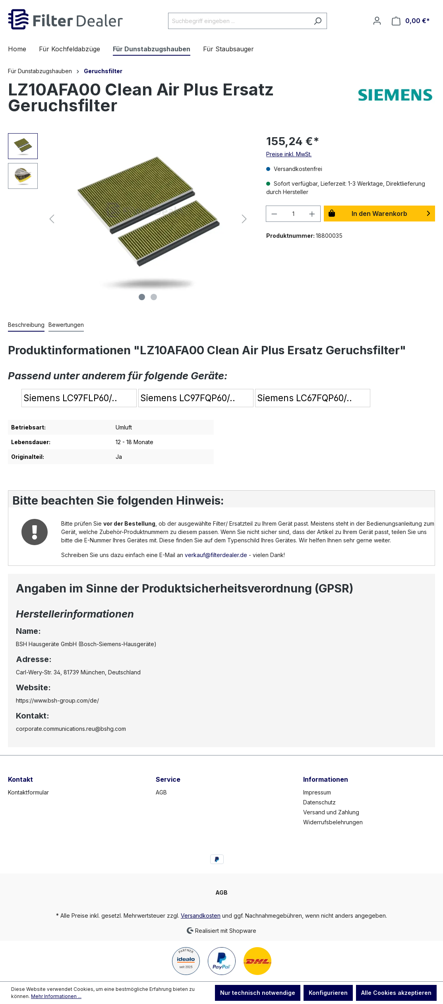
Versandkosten (201, 915)
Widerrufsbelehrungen (333, 822)
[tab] (26, 325)
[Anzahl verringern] (274, 214)
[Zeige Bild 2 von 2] (154, 297)
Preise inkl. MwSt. (288, 154)
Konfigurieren (328, 992)
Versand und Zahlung (331, 812)
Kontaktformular (28, 792)
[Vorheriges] (52, 219)
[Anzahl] (293, 214)
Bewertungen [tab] (66, 324)
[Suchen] (317, 21)
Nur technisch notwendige (257, 992)
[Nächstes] (244, 219)
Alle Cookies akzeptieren (396, 992)
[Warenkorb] (411, 21)
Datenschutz (319, 802)
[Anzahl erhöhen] (312, 214)
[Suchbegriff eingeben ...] (238, 21)
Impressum (317, 792)
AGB (161, 792)
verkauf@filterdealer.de (216, 555)
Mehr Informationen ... (56, 996)
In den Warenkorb (379, 214)
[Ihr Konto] (377, 21)
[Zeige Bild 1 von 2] (142, 297)
